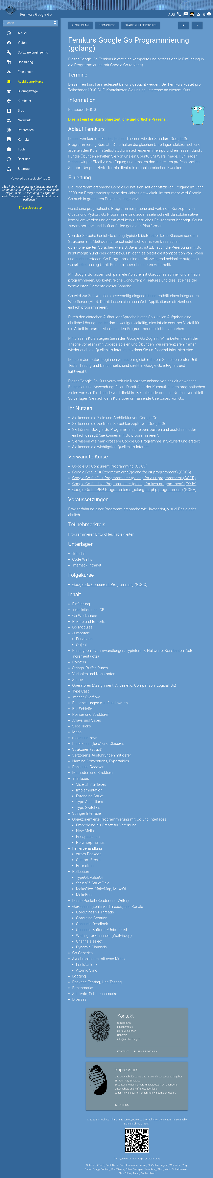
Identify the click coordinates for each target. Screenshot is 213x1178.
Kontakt (17, 140)
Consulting (19, 62)
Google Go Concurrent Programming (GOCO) (109, 466)
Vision (16, 43)
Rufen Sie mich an (145, 1051)
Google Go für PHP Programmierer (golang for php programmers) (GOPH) (134, 489)
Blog (15, 111)
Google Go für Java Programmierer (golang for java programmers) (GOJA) (134, 483)
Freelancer (19, 72)
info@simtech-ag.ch (128, 1039)
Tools (16, 149)
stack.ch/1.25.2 (39, 178)
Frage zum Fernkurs (141, 25)
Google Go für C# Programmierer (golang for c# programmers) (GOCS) (131, 472)
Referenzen (20, 130)
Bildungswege (22, 91)
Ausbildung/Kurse (24, 81)
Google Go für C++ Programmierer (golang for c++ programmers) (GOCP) (134, 478)
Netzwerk (18, 120)
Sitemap (18, 169)
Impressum (122, 1105)
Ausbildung (80, 25)
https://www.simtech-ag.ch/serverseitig (137, 1158)
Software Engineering (27, 52)
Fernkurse (107, 25)
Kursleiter (18, 101)
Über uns (18, 159)
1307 (146, 1123)
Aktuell (16, 33)
